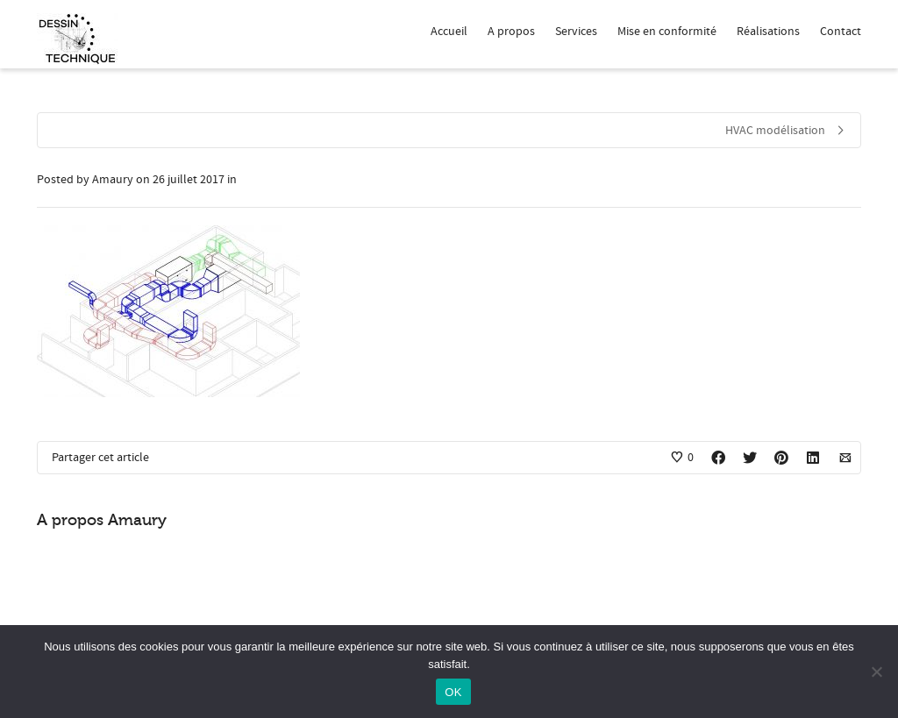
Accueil (449, 31)
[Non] (876, 671)
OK (453, 692)
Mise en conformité (666, 31)
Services (576, 31)
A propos (511, 31)
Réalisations (768, 31)
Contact (840, 31)
